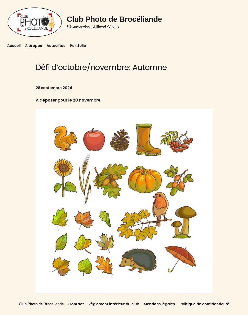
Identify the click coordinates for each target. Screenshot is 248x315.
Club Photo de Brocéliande (114, 19)
